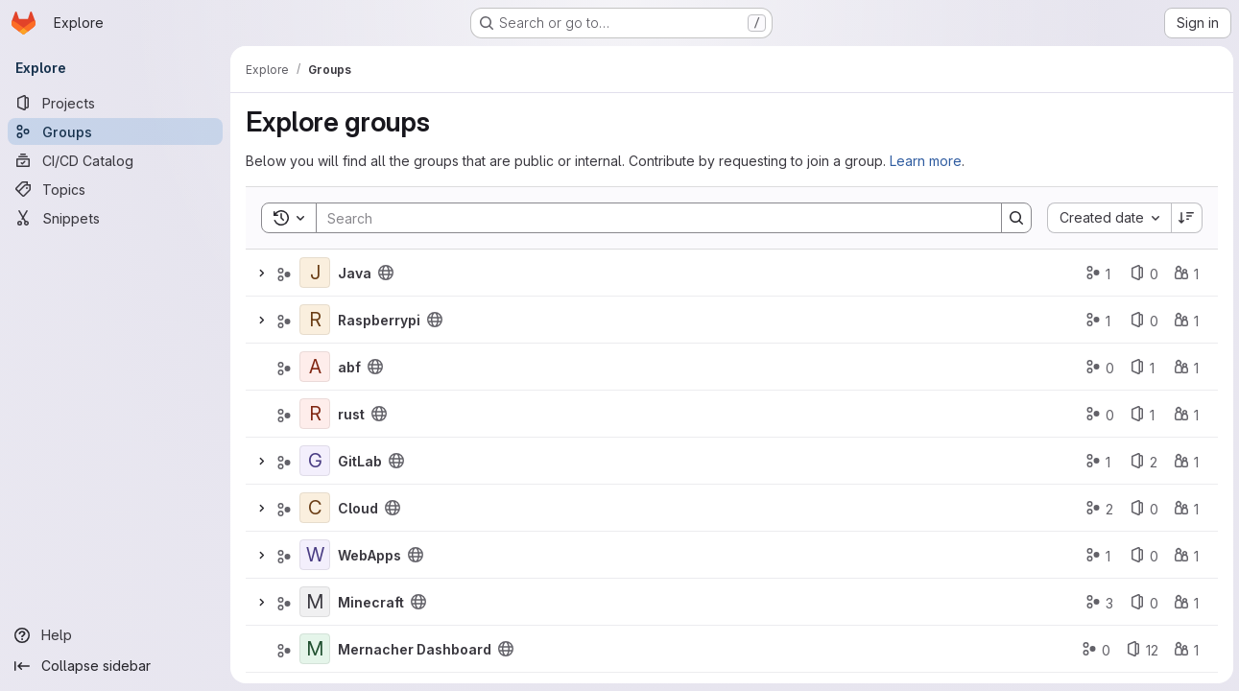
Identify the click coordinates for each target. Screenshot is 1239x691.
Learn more (926, 161)
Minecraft (371, 602)
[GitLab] (314, 460)
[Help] (115, 635)
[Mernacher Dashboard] (314, 648)
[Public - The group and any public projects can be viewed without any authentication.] (385, 272)
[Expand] (261, 272)
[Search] (648, 217)
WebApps (369, 555)
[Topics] (115, 189)
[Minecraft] (314, 601)
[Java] (314, 272)
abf (349, 367)
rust (351, 414)
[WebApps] (314, 554)
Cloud (358, 508)
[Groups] (115, 131)
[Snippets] (115, 217)
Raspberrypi (379, 320)
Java (354, 273)
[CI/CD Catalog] (115, 160)
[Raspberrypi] (314, 319)
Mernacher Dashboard (414, 649)
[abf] (314, 366)
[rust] (314, 413)
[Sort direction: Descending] (1185, 218)
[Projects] (115, 102)
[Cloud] (314, 507)
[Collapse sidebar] (115, 666)
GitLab (360, 461)
